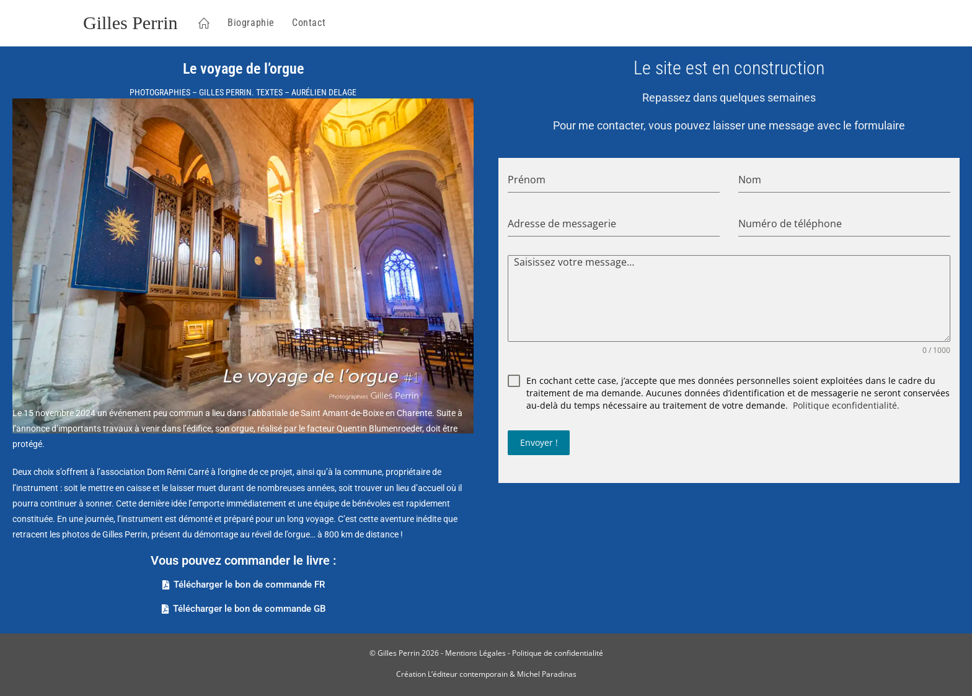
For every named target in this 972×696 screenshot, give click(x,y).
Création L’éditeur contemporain (452, 674)
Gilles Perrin (130, 22)
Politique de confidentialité (557, 653)
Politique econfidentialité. (846, 405)
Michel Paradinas (547, 674)
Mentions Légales (475, 653)
